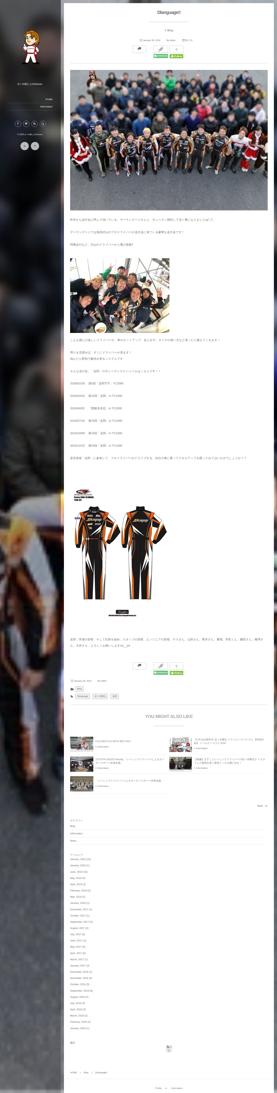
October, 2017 (79, 914)
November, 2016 (80, 977)
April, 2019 (77, 883)
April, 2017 (77, 952)
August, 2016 (78, 995)
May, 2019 (77, 877)
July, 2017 (77, 933)
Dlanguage (83, 695)
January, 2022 (79, 858)
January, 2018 (79, 902)
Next (262, 804)
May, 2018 (77, 895)
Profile (50, 99)
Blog (171, 30)
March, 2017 (78, 958)
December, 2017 (80, 908)
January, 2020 (79, 864)
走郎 (116, 695)
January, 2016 (79, 1027)
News (74, 839)
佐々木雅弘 (101, 695)
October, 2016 (79, 983)
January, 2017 (79, 964)
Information (47, 106)
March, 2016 (78, 1014)
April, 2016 (77, 1008)
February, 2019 (79, 889)
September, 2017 (80, 921)
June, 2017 (77, 939)
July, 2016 (77, 1002)
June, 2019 (77, 870)
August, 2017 (78, 927)
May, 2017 (77, 945)
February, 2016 (79, 1021)
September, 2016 (80, 989)
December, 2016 (80, 971)
